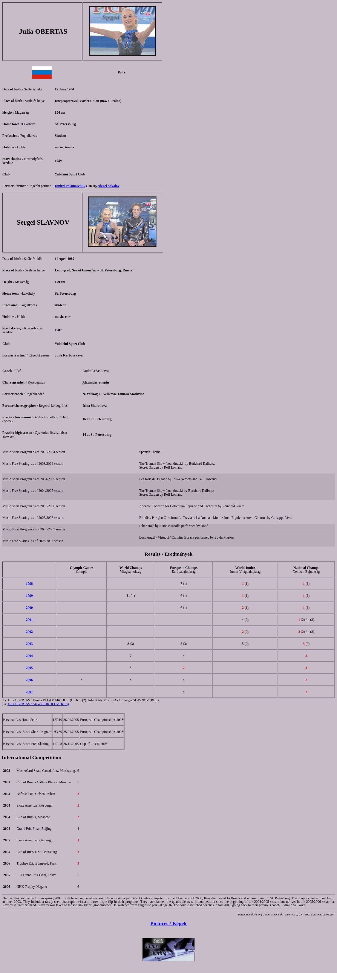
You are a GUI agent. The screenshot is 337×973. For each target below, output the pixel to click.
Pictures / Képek (168, 923)
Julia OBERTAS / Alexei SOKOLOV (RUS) (38, 704)
